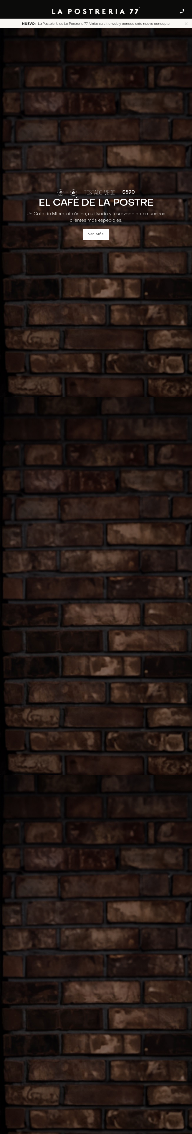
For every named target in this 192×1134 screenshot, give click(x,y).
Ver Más (96, 234)
